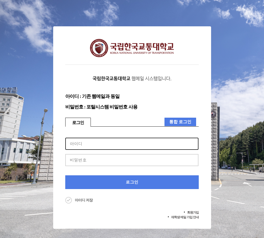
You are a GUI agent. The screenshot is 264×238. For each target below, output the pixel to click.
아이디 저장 (84, 200)
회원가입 (193, 212)
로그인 (78, 122)
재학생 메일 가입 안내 (185, 217)
